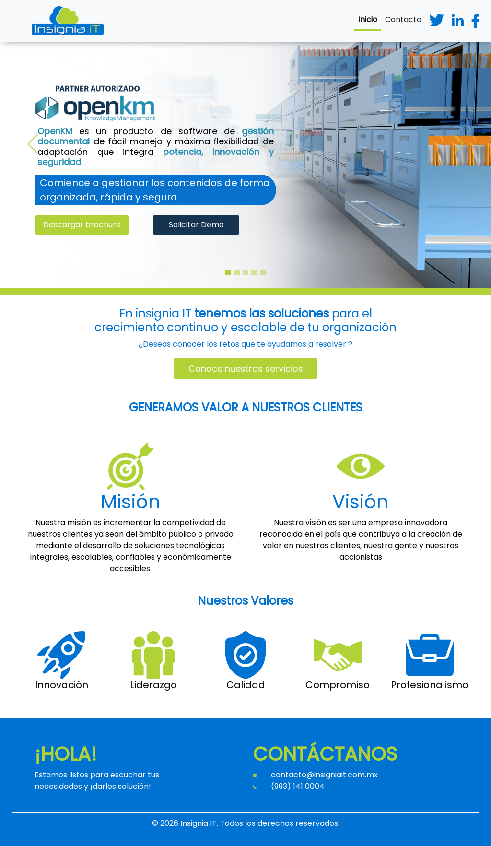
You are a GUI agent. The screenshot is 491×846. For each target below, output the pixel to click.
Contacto (403, 19)
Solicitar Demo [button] (196, 224)
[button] (37, 144)
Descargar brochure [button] (82, 224)
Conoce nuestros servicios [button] (245, 369)
